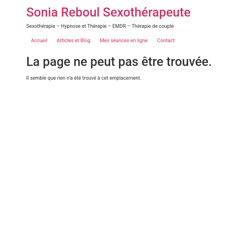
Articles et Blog (73, 40)
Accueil (39, 40)
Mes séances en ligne (124, 40)
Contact (166, 40)
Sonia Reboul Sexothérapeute (108, 12)
